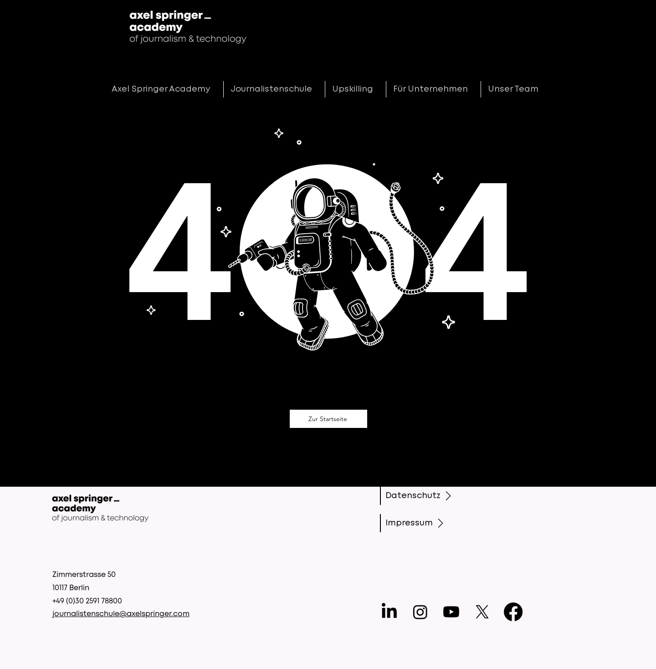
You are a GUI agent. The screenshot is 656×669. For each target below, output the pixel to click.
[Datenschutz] (420, 496)
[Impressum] (419, 523)
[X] (482, 611)
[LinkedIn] (389, 611)
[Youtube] (451, 611)
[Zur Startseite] (328, 419)
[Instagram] (420, 611)
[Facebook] (513, 611)
